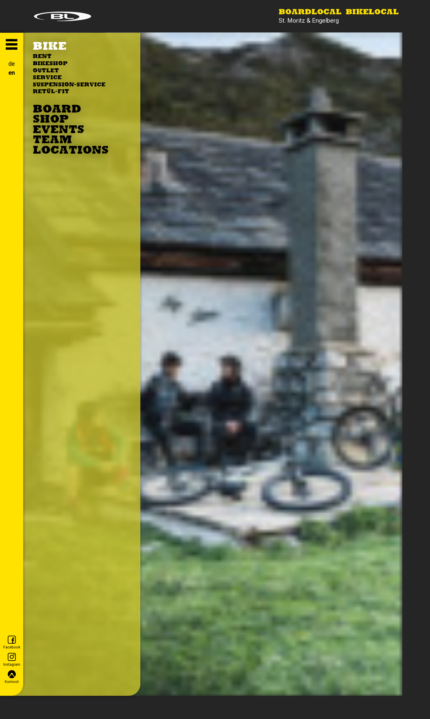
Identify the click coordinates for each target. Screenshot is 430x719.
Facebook (11, 642)
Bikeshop (50, 63)
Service (47, 77)
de (11, 64)
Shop (51, 120)
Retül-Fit (51, 91)
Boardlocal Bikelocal (339, 12)
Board (57, 110)
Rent (42, 56)
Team (52, 140)
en (11, 73)
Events (58, 130)
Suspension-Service (69, 85)
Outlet (46, 71)
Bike (49, 47)
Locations (71, 151)
